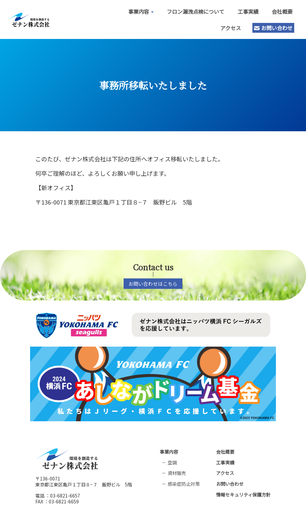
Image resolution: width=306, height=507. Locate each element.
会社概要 (275, 10)
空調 (172, 446)
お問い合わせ (267, 26)
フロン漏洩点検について (189, 10)
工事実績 (241, 10)
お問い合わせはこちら (153, 281)
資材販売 (177, 457)
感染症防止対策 (184, 467)
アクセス (224, 26)
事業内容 (135, 10)
